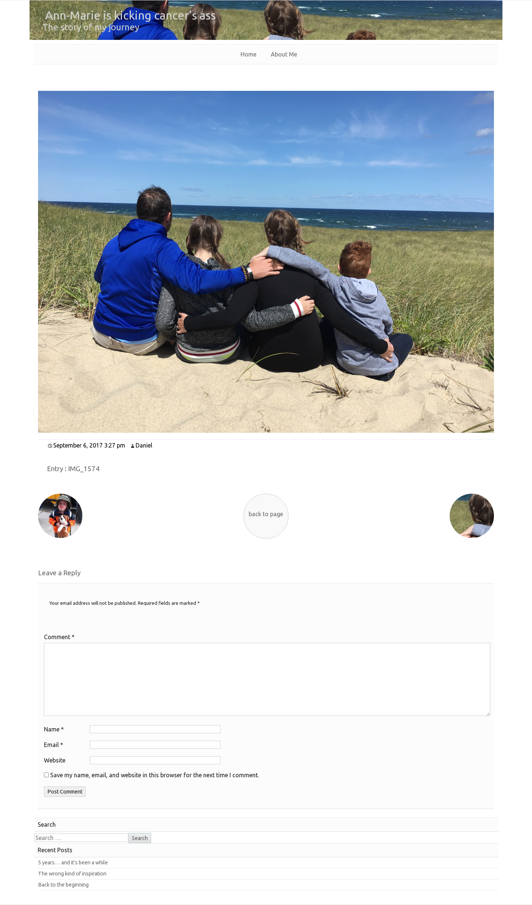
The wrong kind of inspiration (72, 874)
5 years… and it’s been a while (73, 862)
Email (53, 744)
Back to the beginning (63, 885)
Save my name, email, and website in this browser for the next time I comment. (154, 775)
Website (54, 760)
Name (54, 729)
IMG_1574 (84, 469)
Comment (59, 637)
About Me (284, 54)
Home (248, 54)
